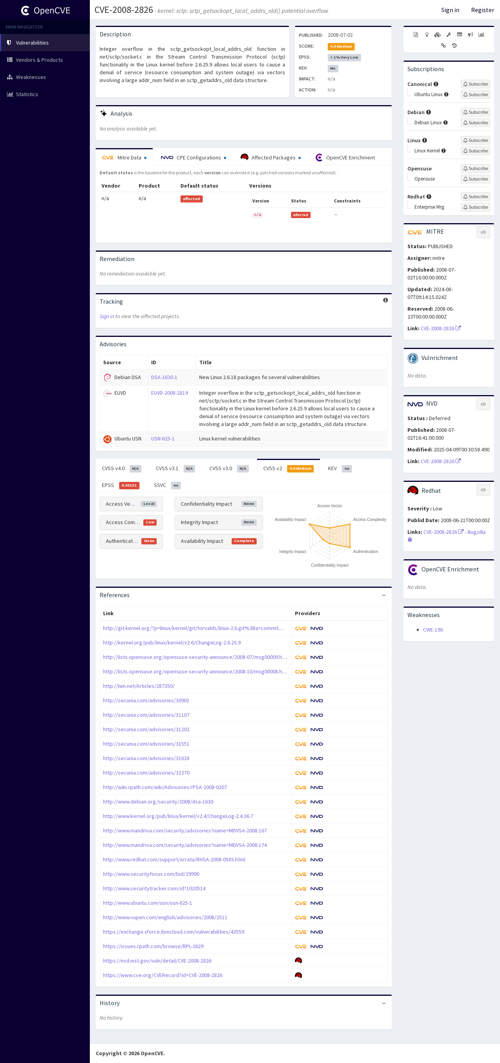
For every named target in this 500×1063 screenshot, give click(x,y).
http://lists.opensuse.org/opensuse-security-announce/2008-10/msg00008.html (196, 671)
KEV (340, 468)
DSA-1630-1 (164, 377)
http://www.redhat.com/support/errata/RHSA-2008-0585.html (174, 859)
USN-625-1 (163, 438)
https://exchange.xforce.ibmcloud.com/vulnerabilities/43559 (173, 931)
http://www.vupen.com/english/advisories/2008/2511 (165, 917)
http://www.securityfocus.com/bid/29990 (151, 873)
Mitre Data (124, 157)
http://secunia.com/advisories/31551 (146, 743)
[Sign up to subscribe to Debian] (475, 112)
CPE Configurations (193, 157)
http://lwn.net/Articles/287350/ (139, 685)
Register (482, 10)
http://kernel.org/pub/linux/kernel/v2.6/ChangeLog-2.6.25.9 (172, 642)
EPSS (120, 485)
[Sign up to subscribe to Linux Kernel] (475, 151)
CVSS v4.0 (121, 468)
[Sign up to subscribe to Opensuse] (475, 168)
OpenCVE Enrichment (345, 157)
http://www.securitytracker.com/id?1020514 (154, 888)
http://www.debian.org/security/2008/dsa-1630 (158, 801)
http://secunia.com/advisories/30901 (146, 700)
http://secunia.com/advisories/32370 (146, 772)
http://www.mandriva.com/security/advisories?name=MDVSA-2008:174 (185, 844)
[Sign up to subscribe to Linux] (475, 140)
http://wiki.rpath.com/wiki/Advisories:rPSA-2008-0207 (165, 787)
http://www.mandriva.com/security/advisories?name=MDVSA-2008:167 (185, 830)
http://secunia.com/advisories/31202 (146, 729)
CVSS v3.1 (175, 468)
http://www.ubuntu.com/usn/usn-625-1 (147, 902)
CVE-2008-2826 (124, 10)
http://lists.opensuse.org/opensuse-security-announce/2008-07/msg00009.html (196, 656)
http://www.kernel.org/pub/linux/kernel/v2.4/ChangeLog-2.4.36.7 (178, 816)
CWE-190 (433, 629)
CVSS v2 (288, 468)
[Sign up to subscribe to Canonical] (475, 84)
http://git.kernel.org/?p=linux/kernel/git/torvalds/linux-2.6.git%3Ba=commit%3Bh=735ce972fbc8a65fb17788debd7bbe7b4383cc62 (255, 628)
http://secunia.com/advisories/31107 (146, 714)
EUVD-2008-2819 (169, 392)
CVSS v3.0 (229, 468)
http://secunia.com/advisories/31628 (146, 758)
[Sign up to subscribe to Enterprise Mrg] (475, 207)
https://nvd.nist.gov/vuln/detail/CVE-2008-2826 (157, 960)
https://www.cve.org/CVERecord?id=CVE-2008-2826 (162, 975)
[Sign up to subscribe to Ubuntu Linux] (475, 94)
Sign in (450, 10)
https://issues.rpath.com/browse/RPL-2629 (153, 946)
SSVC (167, 485)
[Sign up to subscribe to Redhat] (475, 196)
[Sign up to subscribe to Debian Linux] (475, 122)
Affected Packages (271, 157)
